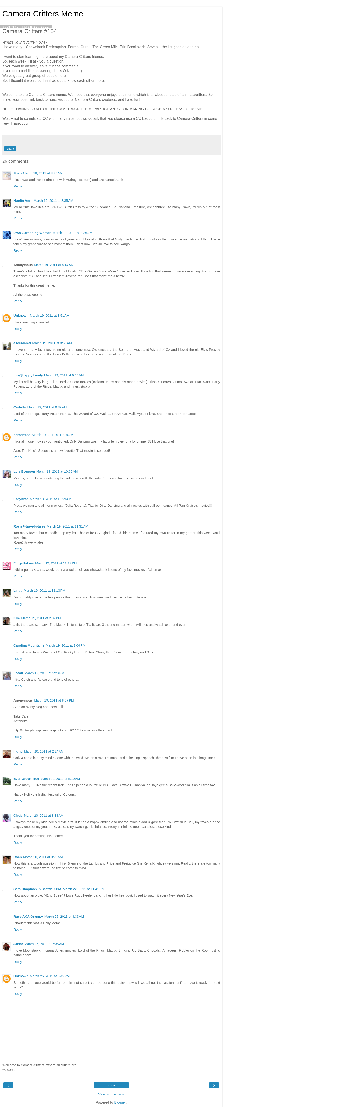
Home (111, 1085)
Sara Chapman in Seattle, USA (37, 889)
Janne (18, 944)
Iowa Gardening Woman (32, 233)
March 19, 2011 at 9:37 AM (47, 407)
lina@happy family (28, 375)
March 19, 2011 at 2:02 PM (41, 618)
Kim (16, 618)
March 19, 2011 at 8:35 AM (43, 173)
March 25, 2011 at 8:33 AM (64, 916)
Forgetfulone (23, 563)
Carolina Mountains (28, 645)
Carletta (19, 407)
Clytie (17, 815)
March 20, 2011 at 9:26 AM (43, 857)
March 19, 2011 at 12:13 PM (44, 590)
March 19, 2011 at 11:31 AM (67, 526)
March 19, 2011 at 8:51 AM (50, 315)
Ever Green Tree (26, 779)
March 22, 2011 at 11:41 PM (83, 889)
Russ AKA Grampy (28, 916)
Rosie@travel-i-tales (29, 526)
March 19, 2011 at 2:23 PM (44, 673)
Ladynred (20, 499)
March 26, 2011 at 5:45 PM (50, 976)
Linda (17, 590)
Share (10, 148)
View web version (111, 1094)
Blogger (120, 1102)
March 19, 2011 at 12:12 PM (56, 563)
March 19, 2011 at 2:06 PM (66, 645)
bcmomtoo (22, 435)
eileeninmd (22, 343)
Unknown (20, 315)
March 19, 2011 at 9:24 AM (64, 375)
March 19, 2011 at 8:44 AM (54, 265)
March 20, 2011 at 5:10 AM (60, 779)
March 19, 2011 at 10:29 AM (52, 435)
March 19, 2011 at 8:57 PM (54, 700)
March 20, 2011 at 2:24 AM (44, 751)
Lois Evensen (24, 471)
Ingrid (18, 751)
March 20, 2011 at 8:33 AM (43, 815)
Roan (17, 857)
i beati (18, 673)
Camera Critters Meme (42, 13)
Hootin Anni (22, 200)
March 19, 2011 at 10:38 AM (57, 471)
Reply (17, 186)
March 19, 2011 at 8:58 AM (52, 343)
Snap (17, 173)
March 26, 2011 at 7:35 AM (44, 944)
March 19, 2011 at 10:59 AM (50, 499)
